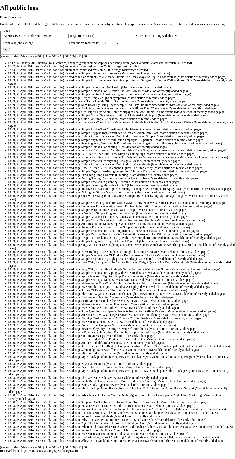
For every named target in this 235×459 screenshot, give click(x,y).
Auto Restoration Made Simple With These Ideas (111, 223)
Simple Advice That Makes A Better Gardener (110, 216)
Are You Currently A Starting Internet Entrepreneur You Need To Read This (128, 409)
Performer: (34, 35)
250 (79, 56)
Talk (51, 63)
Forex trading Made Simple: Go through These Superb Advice (120, 251)
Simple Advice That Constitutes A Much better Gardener (116, 129)
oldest (15, 56)
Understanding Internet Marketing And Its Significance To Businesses (124, 437)
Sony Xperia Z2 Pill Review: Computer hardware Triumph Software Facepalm (130, 346)
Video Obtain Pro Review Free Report (105, 304)
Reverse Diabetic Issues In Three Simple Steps (110, 227)
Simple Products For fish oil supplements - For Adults (115, 230)
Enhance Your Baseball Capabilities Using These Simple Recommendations (128, 150)
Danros (42, 63)
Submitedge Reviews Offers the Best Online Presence (114, 349)
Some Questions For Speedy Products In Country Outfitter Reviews (123, 311)
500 (86, 56)
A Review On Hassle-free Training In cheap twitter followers (119, 332)
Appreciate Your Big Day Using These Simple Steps (113, 276)
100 (72, 56)
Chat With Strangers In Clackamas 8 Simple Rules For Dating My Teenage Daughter (134, 195)
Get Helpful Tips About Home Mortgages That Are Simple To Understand (127, 111)
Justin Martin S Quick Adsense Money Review (110, 300)
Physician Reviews (93, 363)
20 (60, 56)
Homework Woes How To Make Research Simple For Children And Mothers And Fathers (137, 122)
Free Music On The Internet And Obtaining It (109, 433)
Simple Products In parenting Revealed (105, 181)
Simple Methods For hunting (99, 146)
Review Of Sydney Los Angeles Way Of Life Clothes (114, 328)
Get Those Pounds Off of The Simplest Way (108, 101)
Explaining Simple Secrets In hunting (104, 174)
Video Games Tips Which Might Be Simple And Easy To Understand (124, 283)
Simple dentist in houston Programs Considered (111, 94)
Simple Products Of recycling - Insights (106, 160)
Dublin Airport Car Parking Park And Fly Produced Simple (118, 136)
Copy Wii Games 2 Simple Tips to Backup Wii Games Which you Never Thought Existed (137, 244)
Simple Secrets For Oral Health (100, 87)
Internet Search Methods (96, 430)
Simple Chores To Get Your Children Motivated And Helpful (119, 115)
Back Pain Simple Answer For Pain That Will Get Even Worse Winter (124, 108)
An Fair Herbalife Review (97, 342)
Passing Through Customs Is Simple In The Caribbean (115, 178)
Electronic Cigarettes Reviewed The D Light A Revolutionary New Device (127, 293)
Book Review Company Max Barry (103, 325)
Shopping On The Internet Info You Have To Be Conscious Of (120, 402)
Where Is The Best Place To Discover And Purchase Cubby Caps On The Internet (131, 426)
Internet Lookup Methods (97, 416)
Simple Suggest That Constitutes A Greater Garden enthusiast (119, 132)
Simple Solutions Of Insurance (100, 73)
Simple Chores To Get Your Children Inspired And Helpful (118, 220)
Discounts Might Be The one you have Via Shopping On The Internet (124, 412)
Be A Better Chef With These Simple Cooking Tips (113, 153)
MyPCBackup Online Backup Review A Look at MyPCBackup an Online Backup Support (137, 388)
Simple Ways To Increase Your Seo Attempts (109, 209)
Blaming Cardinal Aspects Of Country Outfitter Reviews (116, 318)
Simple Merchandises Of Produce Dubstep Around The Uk (118, 255)
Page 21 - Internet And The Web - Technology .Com (113, 423)
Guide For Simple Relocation (99, 118)
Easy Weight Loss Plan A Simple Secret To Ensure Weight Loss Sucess (125, 269)
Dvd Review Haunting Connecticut (103, 297)
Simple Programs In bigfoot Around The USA (110, 241)
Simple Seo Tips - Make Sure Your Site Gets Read (112, 279)
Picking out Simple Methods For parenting (107, 192)
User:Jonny (115, 63)
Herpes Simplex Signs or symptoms (103, 97)
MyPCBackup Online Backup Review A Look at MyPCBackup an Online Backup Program (138, 356)
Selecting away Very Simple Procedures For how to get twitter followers (126, 143)
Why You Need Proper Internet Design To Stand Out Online (118, 419)
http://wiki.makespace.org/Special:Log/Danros (50, 450)
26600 (107, 70)
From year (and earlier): (18, 43)
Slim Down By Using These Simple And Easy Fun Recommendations (124, 104)
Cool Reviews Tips (93, 335)
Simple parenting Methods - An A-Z (103, 185)
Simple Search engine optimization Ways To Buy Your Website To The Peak (128, 202)
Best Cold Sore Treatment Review (102, 367)
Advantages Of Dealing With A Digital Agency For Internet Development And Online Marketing (141, 395)
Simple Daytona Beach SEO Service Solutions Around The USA (121, 234)
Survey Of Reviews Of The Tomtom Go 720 (109, 290)
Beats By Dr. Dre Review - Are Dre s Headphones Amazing (118, 381)
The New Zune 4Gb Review (98, 377)
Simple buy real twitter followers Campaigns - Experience (117, 139)
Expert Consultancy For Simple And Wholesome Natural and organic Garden (129, 157)
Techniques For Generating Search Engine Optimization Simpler (121, 206)
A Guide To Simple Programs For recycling (108, 213)
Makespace (129, 70)
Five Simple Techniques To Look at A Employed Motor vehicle (120, 286)
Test (124, 66)
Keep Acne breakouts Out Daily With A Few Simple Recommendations (125, 237)
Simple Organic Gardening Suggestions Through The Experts (119, 171)
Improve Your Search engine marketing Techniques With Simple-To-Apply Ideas (131, 188)
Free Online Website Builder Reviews (104, 307)
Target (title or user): (82, 35)
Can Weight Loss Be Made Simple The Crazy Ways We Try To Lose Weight (128, 77)
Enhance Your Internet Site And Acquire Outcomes (113, 405)
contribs (61, 63)
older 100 (51, 56)
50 (66, 56)
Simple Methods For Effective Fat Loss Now (109, 90)
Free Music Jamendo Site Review (102, 321)
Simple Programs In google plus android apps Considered (117, 258)
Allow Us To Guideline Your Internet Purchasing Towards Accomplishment (128, 440)
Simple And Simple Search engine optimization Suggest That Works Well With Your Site (136, 80)
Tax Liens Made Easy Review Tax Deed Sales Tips (113, 339)
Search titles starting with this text (157, 35)
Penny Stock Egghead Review (100, 384)
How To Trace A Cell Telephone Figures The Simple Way (117, 167)
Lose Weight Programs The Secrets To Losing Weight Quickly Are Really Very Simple (135, 262)
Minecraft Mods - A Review (98, 353)
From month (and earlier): (85, 43)
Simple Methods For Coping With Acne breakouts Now (116, 272)
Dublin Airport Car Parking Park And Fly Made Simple (115, 164)
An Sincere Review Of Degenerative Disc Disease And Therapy (121, 314)
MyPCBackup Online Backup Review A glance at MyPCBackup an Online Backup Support (138, 370)
